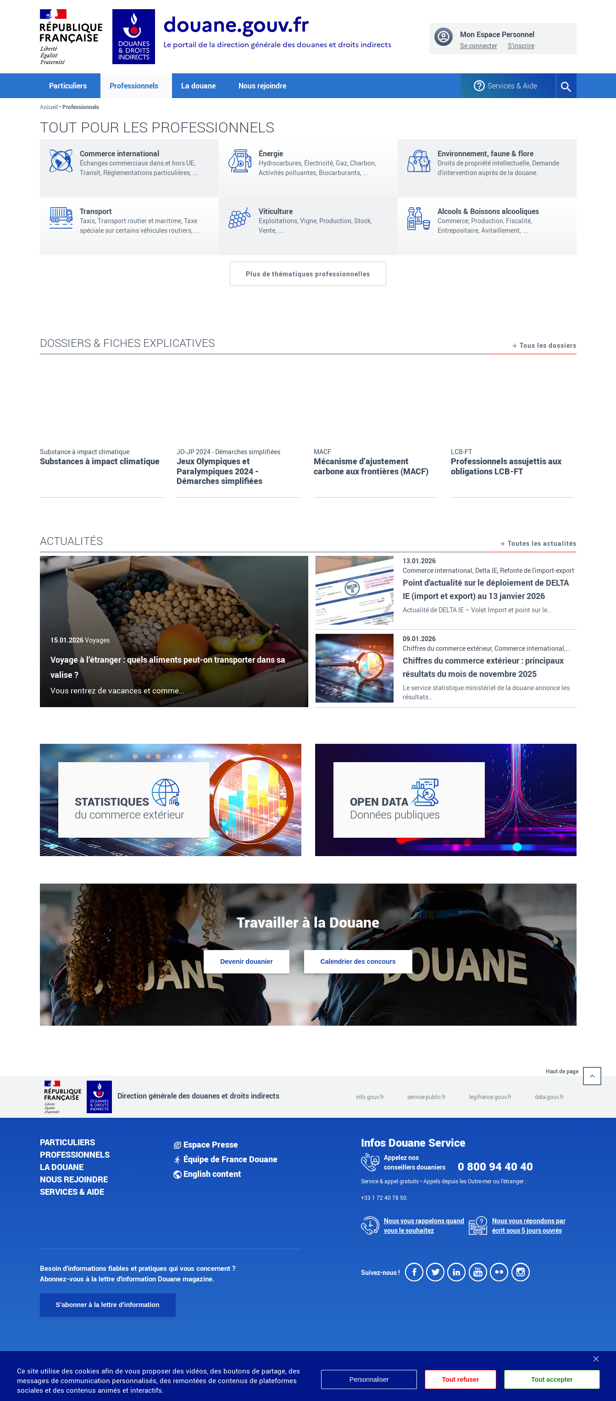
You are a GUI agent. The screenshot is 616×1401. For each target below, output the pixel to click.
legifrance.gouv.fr (490, 1096)
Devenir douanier (246, 961)
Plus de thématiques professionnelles (308, 273)
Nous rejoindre (262, 86)
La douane (61, 1166)
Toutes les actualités (538, 543)
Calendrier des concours (358, 961)
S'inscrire (521, 45)
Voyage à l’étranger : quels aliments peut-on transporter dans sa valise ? (167, 667)
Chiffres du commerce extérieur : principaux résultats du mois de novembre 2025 (483, 667)
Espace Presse (205, 1144)
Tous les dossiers (544, 346)
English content (207, 1173)
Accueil (49, 106)
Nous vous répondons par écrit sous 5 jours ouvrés (529, 1225)
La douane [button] (198, 86)
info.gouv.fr (370, 1096)
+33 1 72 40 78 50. (384, 1197)
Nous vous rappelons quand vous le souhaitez (424, 1225)
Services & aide (72, 1191)
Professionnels (75, 1154)
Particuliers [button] (68, 86)
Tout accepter (552, 1379)
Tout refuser (459, 1379)
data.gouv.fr (549, 1096)
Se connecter (478, 45)
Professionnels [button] (134, 86)
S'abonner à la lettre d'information (108, 1304)
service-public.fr (426, 1096)
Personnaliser (368, 1379)
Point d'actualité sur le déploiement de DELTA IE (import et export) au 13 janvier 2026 (486, 589)
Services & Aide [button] (512, 86)
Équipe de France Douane (225, 1159)
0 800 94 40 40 (495, 1166)
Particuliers (67, 1142)
